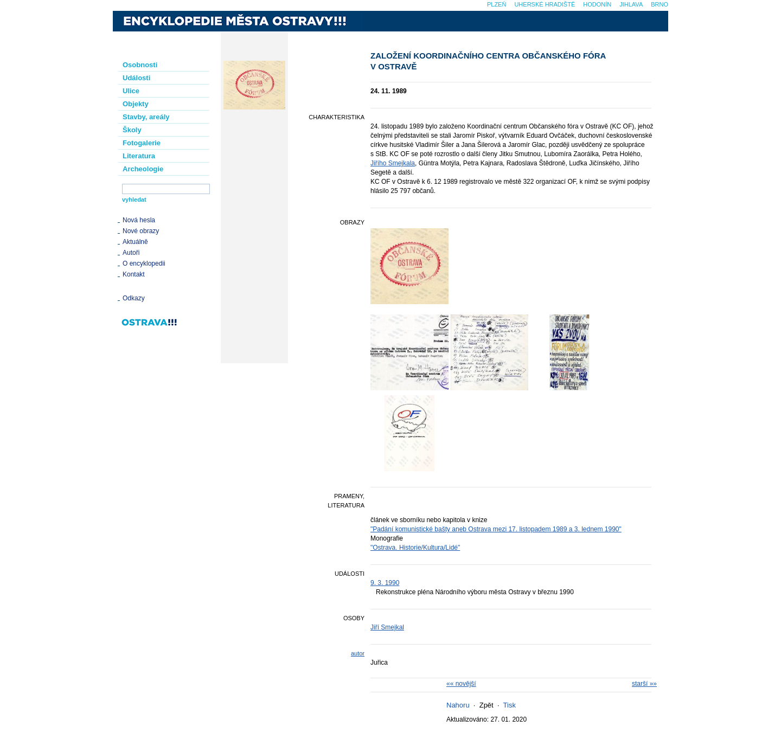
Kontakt (134, 274)
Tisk (509, 705)
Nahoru (458, 705)
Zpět (486, 705)
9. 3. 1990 (384, 583)
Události (136, 78)
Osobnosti (140, 65)
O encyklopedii (144, 263)
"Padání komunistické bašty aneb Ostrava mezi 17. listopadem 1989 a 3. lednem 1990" (496, 529)
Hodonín (597, 4)
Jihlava (631, 4)
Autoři (131, 252)
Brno (659, 4)
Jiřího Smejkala (392, 163)
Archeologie (143, 169)
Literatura (139, 156)
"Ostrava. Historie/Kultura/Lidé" (415, 547)
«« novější (461, 683)
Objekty (136, 104)
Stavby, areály (146, 117)
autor (357, 653)
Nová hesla (139, 220)
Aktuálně (135, 242)
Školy (132, 130)
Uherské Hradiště (544, 4)
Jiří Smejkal (387, 627)
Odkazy (134, 298)
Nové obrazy (141, 231)
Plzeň (496, 4)
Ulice (131, 91)
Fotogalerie (142, 143)
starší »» (644, 683)
